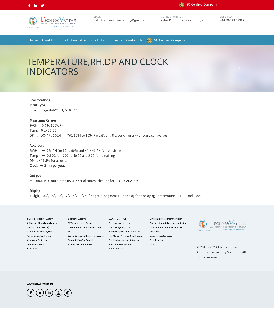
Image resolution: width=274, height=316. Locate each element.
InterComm (32, 248)
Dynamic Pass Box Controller (82, 240)
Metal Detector (116, 248)
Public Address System (120, 244)
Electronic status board (161, 235)
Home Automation (36, 244)
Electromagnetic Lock (119, 227)
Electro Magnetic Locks (120, 223)
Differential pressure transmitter (166, 218)
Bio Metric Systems (77, 218)
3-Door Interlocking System (40, 231)
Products (100, 40)
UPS (152, 244)
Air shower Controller (37, 240)
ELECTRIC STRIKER (117, 218)
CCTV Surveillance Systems (81, 223)
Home (33, 40)
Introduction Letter (73, 40)
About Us (48, 40)
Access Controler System (39, 235)
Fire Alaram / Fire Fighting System (125, 235)
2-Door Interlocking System (40, 218)
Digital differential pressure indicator (168, 223)
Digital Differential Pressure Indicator (86, 235)
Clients (117, 40)
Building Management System (124, 240)
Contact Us (134, 40)
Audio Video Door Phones (80, 244)
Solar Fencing (156, 240)
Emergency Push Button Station (124, 231)
